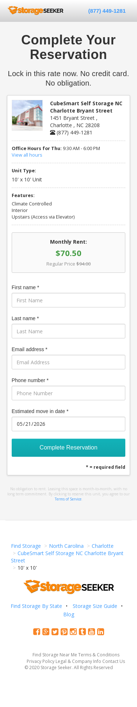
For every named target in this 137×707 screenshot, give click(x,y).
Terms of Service (68, 499)
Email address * (29, 349)
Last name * (25, 318)
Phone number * (30, 380)
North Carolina (66, 545)
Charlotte (103, 545)
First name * (25, 287)
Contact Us (113, 661)
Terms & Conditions (98, 655)
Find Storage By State (36, 605)
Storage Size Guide (95, 605)
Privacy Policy (40, 661)
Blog (68, 614)
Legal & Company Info (78, 661)
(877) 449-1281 (107, 11)
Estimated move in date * (40, 411)
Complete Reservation (68, 447)
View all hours (27, 155)
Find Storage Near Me (55, 655)
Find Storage (26, 545)
